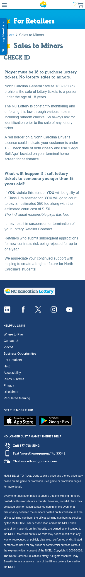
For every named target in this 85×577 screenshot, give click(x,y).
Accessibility (12, 372)
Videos (8, 347)
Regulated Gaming (17, 398)
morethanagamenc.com (39, 461)
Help (7, 366)
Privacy (9, 385)
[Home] (29, 294)
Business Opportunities (20, 353)
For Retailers (13, 360)
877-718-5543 (30, 446)
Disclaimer (11, 392)
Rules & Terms (14, 379)
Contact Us (11, 341)
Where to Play (14, 334)
